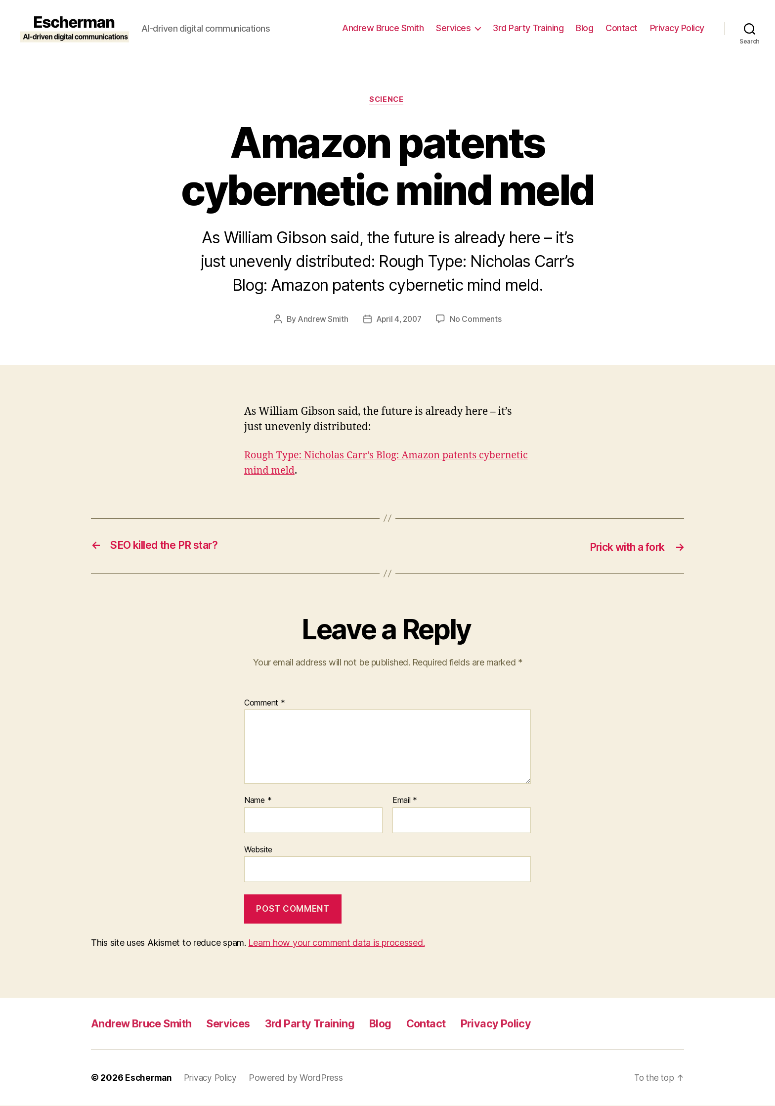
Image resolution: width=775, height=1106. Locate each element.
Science (387, 100)
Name (257, 800)
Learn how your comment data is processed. (336, 943)
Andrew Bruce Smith (383, 28)
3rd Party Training (528, 28)
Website (258, 850)
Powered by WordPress (301, 1078)
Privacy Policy (677, 28)
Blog (584, 28)
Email (404, 800)
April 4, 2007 (399, 320)
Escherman (149, 1078)
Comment (264, 703)
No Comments (478, 320)
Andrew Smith (321, 320)
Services (453, 28)
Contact (621, 28)
